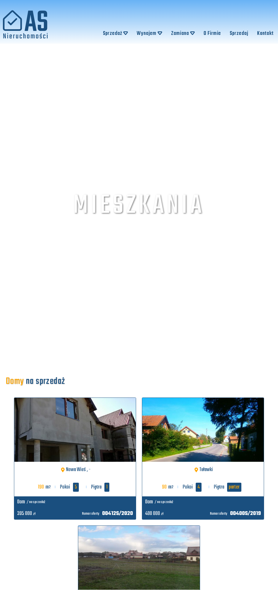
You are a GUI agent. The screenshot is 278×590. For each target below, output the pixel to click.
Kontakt (265, 33)
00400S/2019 (245, 513)
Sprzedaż (115, 33)
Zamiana (183, 33)
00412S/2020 (117, 513)
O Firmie (212, 33)
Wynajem (149, 33)
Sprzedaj (239, 33)
